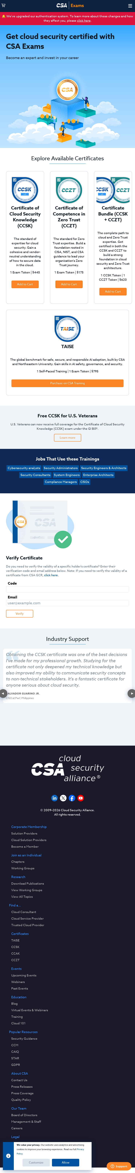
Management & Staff (26, 1122)
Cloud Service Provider (27, 919)
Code (12, 583)
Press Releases (22, 1087)
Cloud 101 (18, 1023)
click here (84, 20)
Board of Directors (24, 1115)
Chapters (17, 862)
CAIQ (15, 1052)
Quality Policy (21, 1100)
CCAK (15, 953)
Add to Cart (25, 284)
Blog (14, 1004)
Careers (16, 1128)
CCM (14, 1045)
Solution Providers (24, 833)
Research (18, 877)
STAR (15, 1058)
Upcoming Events (23, 975)
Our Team (19, 1109)
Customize (36, 1162)
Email (12, 597)
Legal (15, 1137)
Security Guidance (24, 1039)
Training (17, 1017)
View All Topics (22, 897)
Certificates (20, 934)
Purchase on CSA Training (67, 383)
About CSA (19, 1074)
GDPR (15, 1065)
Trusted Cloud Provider (27, 925)
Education (19, 997)
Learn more (67, 438)
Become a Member (25, 847)
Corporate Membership (29, 827)
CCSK (15, 947)
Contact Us (19, 1080)
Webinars (18, 982)
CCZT (15, 960)
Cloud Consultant (23, 912)
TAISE (15, 940)
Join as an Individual (26, 855)
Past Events (19, 988)
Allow (65, 1162)
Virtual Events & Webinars (29, 1010)
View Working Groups (26, 890)
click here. (51, 575)
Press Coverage (22, 1093)
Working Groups (22, 868)
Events (16, 969)
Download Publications (27, 884)
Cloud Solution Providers (28, 840)
